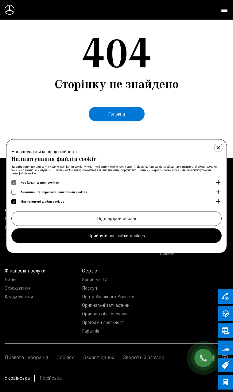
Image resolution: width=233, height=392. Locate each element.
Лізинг (11, 279)
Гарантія (90, 331)
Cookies (65, 357)
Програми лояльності (103, 322)
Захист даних (98, 357)
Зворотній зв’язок (143, 357)
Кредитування (19, 296)
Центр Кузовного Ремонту (108, 296)
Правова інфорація (26, 357)
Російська (51, 378)
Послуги (90, 288)
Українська (17, 378)
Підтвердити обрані (116, 218)
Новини (167, 253)
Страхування (17, 288)
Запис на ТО (95, 279)
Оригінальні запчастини (106, 305)
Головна (116, 114)
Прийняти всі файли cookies (116, 235)
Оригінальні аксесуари (105, 314)
